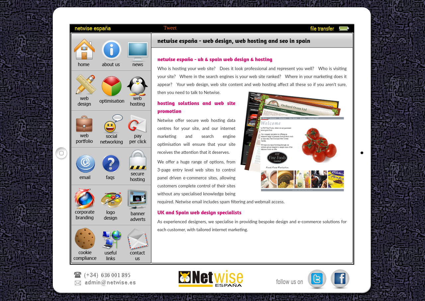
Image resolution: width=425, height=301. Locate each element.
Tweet (170, 28)
